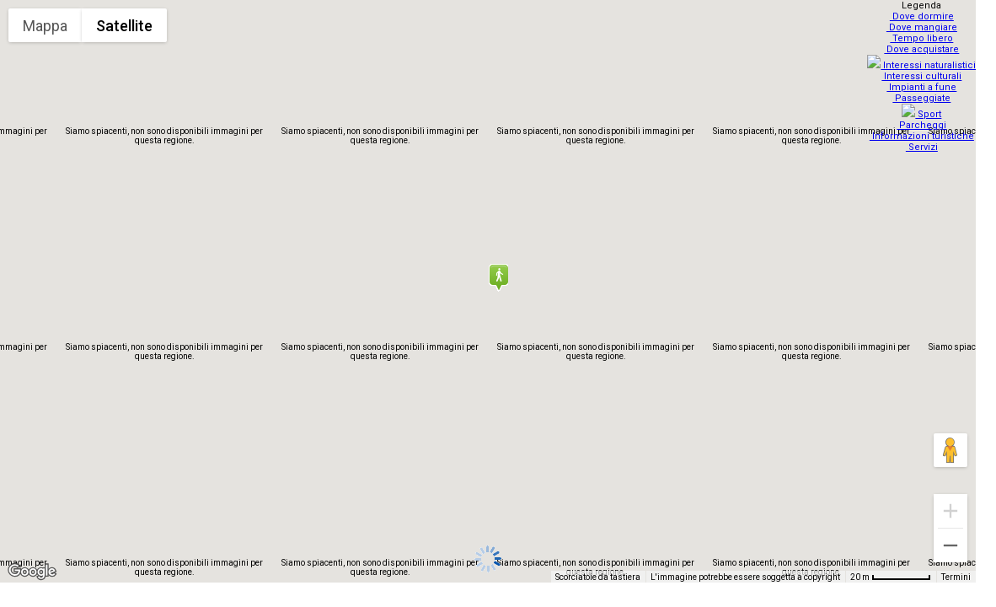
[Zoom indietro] (950, 545)
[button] (498, 277)
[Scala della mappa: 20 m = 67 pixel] (890, 577)
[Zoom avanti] (950, 511)
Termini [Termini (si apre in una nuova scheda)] (956, 577)
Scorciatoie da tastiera (597, 577)
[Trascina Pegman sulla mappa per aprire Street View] (950, 450)
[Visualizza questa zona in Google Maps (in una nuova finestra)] (32, 572)
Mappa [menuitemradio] (45, 26)
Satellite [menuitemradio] (124, 26)
